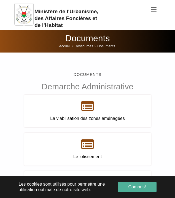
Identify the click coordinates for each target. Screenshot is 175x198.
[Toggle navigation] (154, 9)
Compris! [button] (137, 187)
